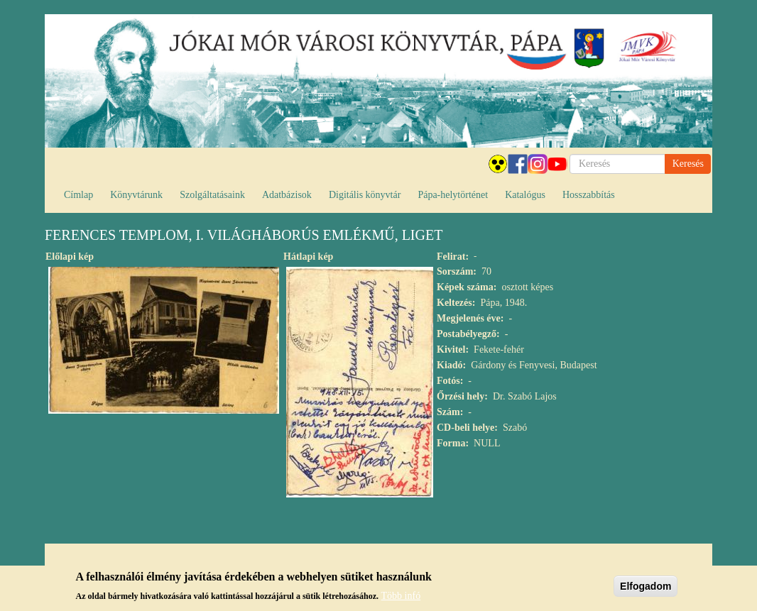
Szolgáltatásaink (212, 194)
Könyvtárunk (136, 194)
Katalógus (525, 194)
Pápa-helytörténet (453, 194)
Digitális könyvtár (365, 194)
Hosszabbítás (588, 194)
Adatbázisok (287, 194)
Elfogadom (645, 589)
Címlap (78, 194)
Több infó (401, 599)
